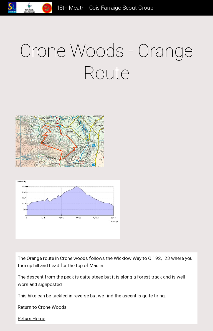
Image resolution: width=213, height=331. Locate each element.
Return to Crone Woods (42, 307)
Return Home (31, 318)
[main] (106, 62)
